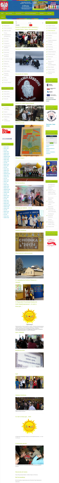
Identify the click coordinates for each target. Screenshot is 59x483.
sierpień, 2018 (6, 159)
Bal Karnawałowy (20, 477)
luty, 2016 (5, 198)
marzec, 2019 (6, 148)
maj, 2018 (5, 162)
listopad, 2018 (6, 154)
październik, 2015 (7, 204)
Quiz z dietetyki (19, 332)
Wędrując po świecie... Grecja (23, 208)
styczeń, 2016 (6, 200)
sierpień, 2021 (6, 146)
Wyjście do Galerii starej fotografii (24, 103)
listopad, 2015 (6, 203)
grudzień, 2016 (6, 186)
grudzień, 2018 (6, 153)
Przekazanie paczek (21, 443)
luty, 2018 (5, 167)
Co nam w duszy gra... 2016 (23, 416)
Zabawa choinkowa (20, 230)
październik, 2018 (7, 156)
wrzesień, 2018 (6, 157)
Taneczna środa (19, 123)
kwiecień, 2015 (6, 211)
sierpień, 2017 (6, 175)
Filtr (30, 25)
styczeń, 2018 (6, 168)
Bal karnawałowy (20, 183)
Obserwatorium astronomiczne (23, 253)
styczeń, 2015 (6, 215)
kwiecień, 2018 (6, 164)
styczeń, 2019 (6, 151)
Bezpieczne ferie (20, 350)
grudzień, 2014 (6, 217)
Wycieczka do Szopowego (22, 49)
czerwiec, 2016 (6, 192)
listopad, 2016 (6, 187)
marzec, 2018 (6, 165)
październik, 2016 (7, 189)
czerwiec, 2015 (6, 208)
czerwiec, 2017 (6, 176)
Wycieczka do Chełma (21, 74)
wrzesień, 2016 (6, 190)
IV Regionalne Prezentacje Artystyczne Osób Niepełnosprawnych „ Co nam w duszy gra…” (26, 304)
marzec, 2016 (6, 197)
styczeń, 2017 (6, 184)
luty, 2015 (5, 214)
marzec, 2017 (6, 181)
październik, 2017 (7, 173)
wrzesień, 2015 (6, 206)
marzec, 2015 (6, 212)
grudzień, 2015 (6, 201)
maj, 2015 (5, 209)
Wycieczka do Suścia (21, 472)
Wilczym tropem (19, 158)
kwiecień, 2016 (6, 195)
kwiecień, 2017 (6, 179)
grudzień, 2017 (6, 170)
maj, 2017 (5, 178)
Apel (16, 374)
